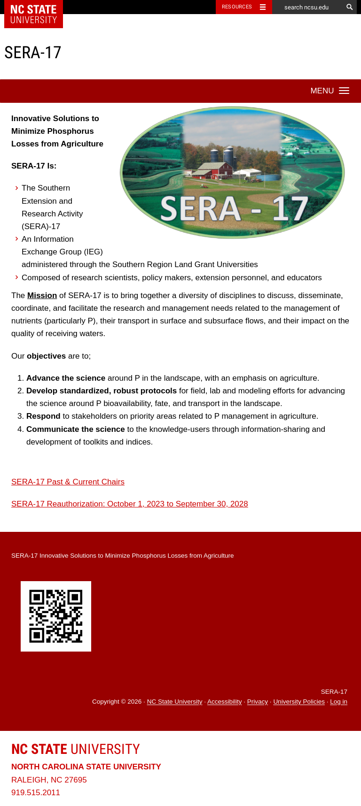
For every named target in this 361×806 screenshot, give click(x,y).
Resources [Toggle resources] (237, 7)
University (75, 749)
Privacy (257, 702)
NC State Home (39, 7)
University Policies (299, 702)
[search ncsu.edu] (307, 7)
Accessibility (224, 702)
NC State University (175, 702)
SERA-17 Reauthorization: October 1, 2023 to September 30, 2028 (129, 503)
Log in (338, 702)
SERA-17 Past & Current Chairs (68, 481)
